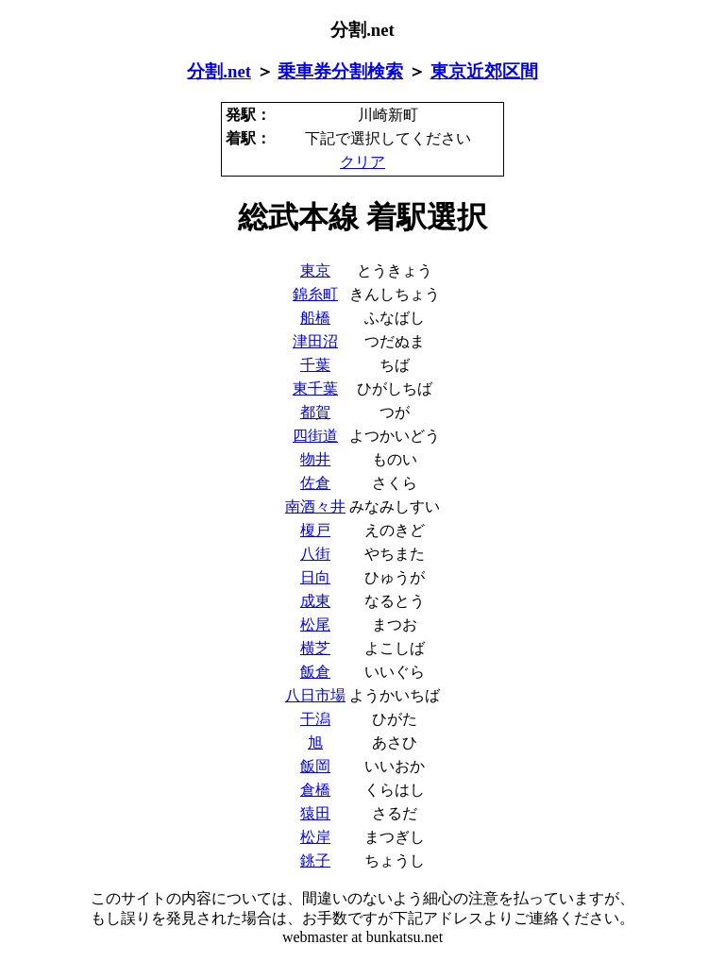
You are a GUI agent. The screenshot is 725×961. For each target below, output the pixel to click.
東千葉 (315, 388)
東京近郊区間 (484, 71)
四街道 (315, 436)
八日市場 (315, 695)
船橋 (315, 318)
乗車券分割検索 (340, 71)
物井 (315, 459)
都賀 (315, 412)
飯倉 (315, 672)
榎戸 (315, 530)
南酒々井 (315, 506)
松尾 (315, 624)
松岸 (315, 837)
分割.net (219, 71)
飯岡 (315, 766)
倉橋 (315, 790)
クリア (362, 162)
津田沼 (315, 341)
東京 (315, 270)
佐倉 (315, 483)
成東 (315, 601)
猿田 (315, 813)
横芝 (315, 648)
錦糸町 (315, 294)
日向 (315, 577)
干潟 (315, 719)
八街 (315, 554)
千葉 (315, 365)
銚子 (315, 860)
